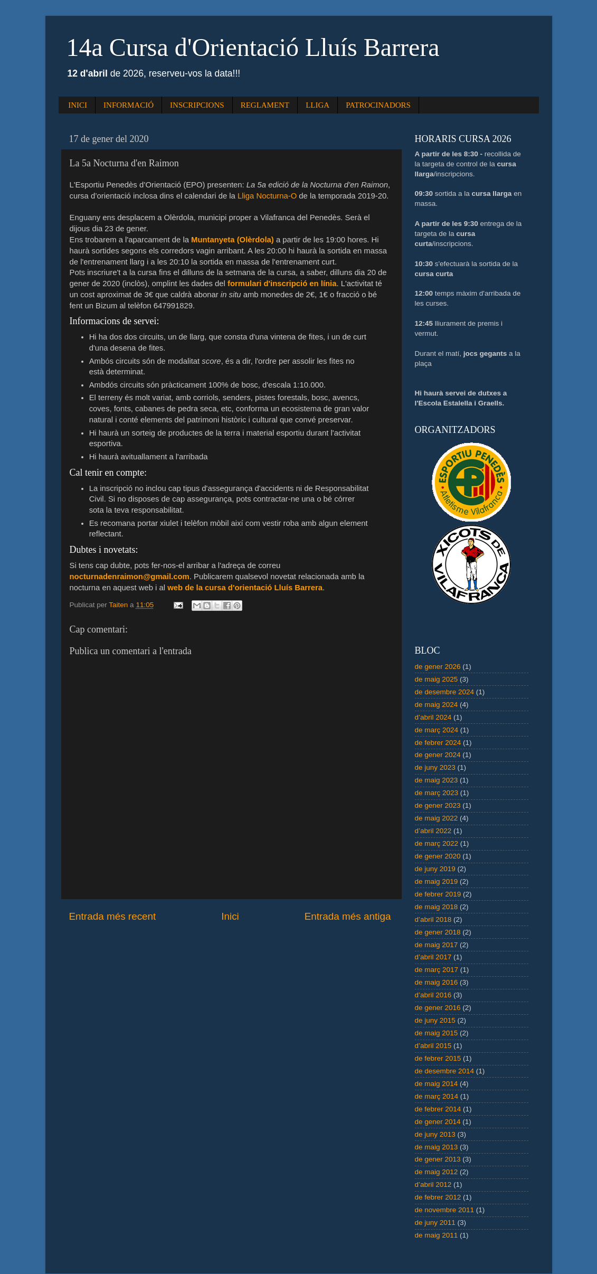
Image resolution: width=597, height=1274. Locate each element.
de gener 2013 (438, 1159)
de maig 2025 (436, 679)
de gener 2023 (438, 805)
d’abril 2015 (433, 1046)
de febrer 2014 (438, 1109)
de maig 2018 (436, 907)
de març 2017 (437, 970)
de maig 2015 (436, 1033)
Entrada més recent (112, 916)
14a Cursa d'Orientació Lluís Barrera (253, 47)
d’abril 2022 (433, 831)
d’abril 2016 (433, 995)
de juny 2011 (435, 1222)
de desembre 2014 (445, 1071)
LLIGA (317, 105)
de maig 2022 (436, 818)
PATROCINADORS (378, 105)
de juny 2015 (435, 1020)
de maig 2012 (436, 1172)
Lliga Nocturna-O (267, 196)
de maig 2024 (436, 705)
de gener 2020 (438, 856)
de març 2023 (437, 793)
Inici (230, 916)
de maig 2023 (436, 780)
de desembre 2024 (445, 692)
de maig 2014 (436, 1084)
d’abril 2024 (433, 717)
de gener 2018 (438, 932)
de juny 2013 (435, 1134)
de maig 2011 (436, 1235)
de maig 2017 (436, 945)
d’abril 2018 (433, 919)
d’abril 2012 (433, 1184)
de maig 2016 (436, 982)
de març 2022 (437, 843)
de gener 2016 (438, 1008)
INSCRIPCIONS (197, 105)
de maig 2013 (436, 1147)
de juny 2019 (435, 869)
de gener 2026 (438, 667)
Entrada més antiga (348, 916)
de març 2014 (437, 1096)
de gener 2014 (438, 1122)
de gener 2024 (438, 755)
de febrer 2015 (438, 1058)
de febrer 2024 (438, 743)
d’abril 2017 (433, 957)
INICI (77, 105)
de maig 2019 (436, 881)
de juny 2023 (435, 767)
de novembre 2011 (445, 1210)
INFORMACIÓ (128, 105)
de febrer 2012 (438, 1197)
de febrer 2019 (438, 894)
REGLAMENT (265, 105)
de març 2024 (437, 730)
